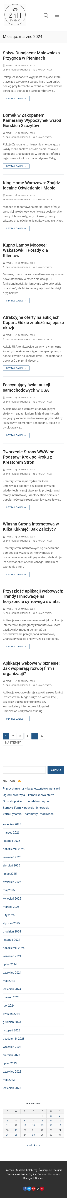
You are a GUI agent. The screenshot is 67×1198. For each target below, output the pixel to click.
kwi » (37, 1145)
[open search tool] (46, 15)
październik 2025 (13, 849)
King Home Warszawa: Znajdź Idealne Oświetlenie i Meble (31, 185)
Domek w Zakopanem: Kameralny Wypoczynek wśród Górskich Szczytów (32, 120)
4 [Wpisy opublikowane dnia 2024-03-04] (7, 1120)
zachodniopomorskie (16, 70)
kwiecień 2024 (12, 989)
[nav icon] (57, 15)
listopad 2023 (11, 1030)
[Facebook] (25, 1189)
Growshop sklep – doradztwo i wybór (26, 801)
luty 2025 (8, 915)
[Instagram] (38, 1189)
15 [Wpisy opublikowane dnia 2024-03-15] (42, 1125)
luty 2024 (8, 1005)
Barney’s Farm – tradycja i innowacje (26, 807)
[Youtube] (33, 1189)
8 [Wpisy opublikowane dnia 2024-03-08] (42, 1120)
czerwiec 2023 (12, 1071)
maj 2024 (9, 981)
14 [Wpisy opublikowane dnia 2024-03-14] (33, 1125)
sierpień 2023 (11, 1055)
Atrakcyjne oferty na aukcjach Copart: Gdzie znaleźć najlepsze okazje (33, 322)
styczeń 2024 (11, 1014)
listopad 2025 (11, 841)
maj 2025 (9, 890)
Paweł (8, 65)
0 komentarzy (42, 70)
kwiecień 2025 (12, 898)
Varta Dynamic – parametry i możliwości (28, 814)
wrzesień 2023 (12, 1047)
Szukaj (56, 769)
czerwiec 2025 (12, 882)
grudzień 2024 (12, 931)
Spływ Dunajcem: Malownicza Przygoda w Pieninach (31, 55)
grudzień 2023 (12, 1022)
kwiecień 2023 (12, 1088)
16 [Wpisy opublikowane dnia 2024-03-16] (51, 1125)
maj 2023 (9, 1080)
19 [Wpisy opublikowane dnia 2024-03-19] (16, 1130)
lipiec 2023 (10, 1063)
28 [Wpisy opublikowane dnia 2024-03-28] (33, 1135)
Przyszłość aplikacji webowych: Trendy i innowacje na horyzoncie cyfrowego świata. (33, 596)
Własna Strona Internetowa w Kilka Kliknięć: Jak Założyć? (31, 527)
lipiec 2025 (10, 873)
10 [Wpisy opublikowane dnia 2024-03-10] (59, 1120)
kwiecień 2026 (12, 824)
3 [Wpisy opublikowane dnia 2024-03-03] (59, 1116)
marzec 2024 (11, 997)
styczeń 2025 (11, 923)
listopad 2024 (11, 939)
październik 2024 (13, 948)
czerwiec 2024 (12, 972)
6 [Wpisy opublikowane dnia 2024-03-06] (24, 1120)
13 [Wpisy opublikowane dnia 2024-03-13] (25, 1125)
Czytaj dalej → (16, 98)
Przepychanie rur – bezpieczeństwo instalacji (31, 788)
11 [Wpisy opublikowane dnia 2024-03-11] (7, 1125)
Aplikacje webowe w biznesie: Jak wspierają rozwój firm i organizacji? (31, 668)
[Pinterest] (42, 1189)
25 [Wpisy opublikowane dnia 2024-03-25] (7, 1135)
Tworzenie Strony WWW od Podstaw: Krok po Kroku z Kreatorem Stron (28, 457)
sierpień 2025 (11, 865)
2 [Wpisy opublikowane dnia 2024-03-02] (51, 1116)
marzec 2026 (11, 832)
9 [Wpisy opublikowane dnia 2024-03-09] (51, 1120)
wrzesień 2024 (12, 956)
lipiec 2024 (10, 964)
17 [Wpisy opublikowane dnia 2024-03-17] (59, 1125)
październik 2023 (13, 1038)
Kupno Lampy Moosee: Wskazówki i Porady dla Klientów (25, 250)
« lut (29, 1145)
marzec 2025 (11, 907)
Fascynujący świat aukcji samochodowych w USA (26, 387)
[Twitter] (29, 1189)
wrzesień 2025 (12, 857)
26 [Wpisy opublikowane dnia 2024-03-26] (16, 1135)
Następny (13, 742)
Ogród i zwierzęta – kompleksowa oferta (28, 795)
